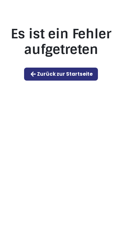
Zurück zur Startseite (61, 74)
